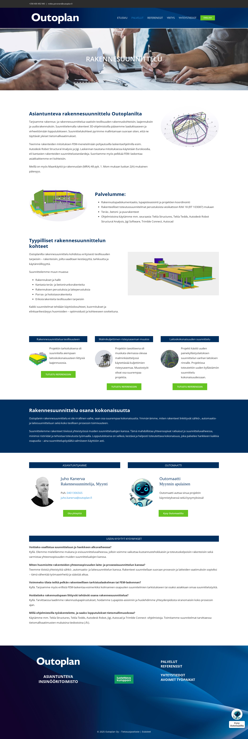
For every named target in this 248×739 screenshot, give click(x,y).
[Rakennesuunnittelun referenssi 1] (58, 374)
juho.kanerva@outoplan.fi (76, 498)
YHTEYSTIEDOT (173, 675)
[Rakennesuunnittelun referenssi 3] (190, 386)
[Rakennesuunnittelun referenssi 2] (124, 386)
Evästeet (146, 731)
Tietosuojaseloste (130, 731)
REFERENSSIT (171, 666)
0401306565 (75, 493)
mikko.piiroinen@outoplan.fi (60, 3)
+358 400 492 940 (37, 3)
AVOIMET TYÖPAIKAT (178, 679)
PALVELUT (169, 661)
